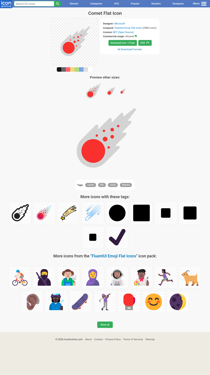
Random (156, 3)
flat (102, 185)
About (88, 339)
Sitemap (150, 339)
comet (90, 185)
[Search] (57, 4)
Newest (74, 3)
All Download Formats (130, 49)
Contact (98, 339)
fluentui (126, 185)
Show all (104, 324)
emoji (113, 185)
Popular (135, 3)
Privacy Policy (113, 339)
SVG (116, 3)
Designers (178, 3)
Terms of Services (133, 339)
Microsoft (119, 23)
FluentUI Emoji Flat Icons (128, 27)
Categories (96, 3)
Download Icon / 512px (123, 42)
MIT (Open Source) (123, 32)
